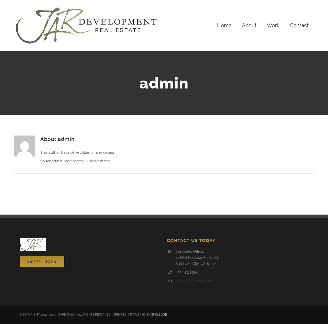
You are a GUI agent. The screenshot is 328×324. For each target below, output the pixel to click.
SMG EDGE (159, 314)
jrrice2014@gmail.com (194, 281)
